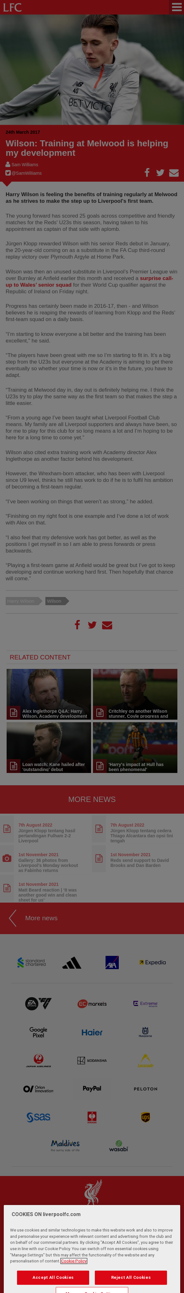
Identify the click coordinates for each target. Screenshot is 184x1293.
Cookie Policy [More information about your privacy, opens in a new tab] (74, 1273)
